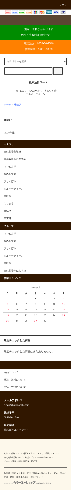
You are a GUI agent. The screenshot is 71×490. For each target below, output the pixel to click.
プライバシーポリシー (40, 457)
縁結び (17, 104)
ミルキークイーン (35, 94)
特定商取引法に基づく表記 (16, 457)
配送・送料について (33, 453)
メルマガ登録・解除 (13, 461)
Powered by (27, 483)
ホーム (7, 104)
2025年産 (9, 132)
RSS (26, 461)
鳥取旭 (7, 263)
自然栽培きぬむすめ (15, 270)
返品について (51, 453)
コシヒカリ (21, 90)
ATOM (34, 461)
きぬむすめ (50, 90)
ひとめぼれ (35, 90)
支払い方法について (13, 453)
